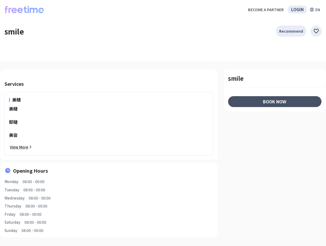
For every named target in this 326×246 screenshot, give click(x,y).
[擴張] (315, 10)
